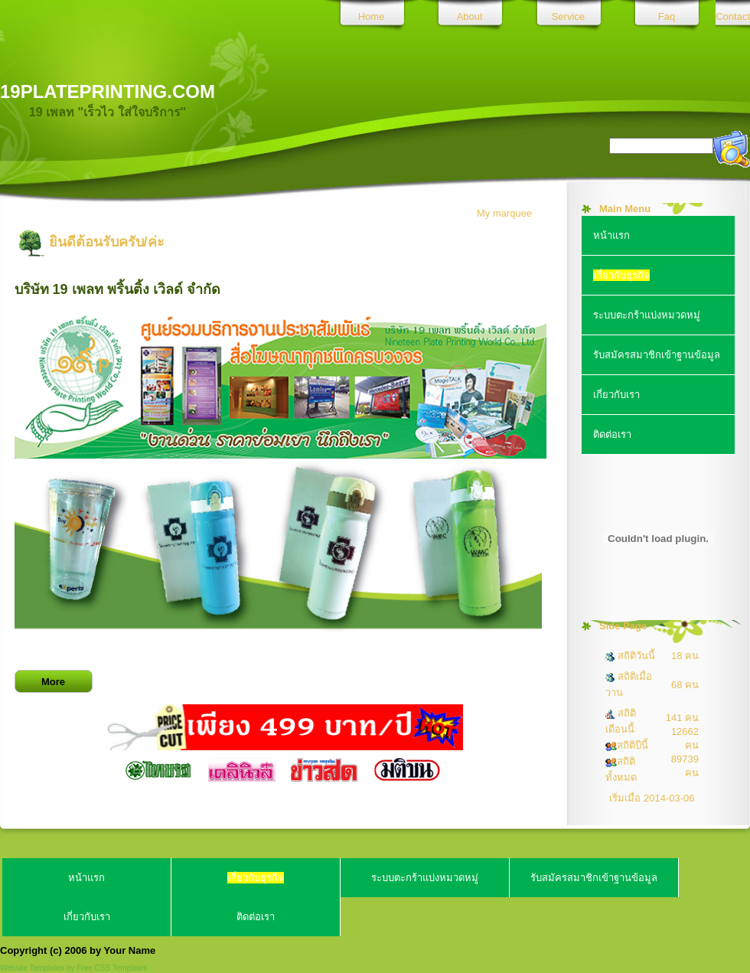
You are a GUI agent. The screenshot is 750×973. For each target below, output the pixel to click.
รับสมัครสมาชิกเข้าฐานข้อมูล (656, 355)
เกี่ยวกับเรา (616, 394)
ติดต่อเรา (612, 434)
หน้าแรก (611, 235)
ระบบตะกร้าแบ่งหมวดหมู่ (646, 315)
